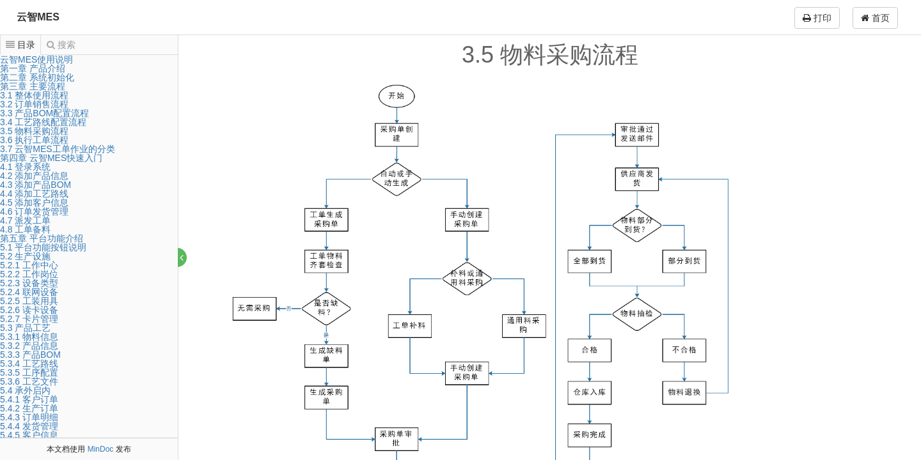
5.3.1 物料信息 (29, 337)
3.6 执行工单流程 (34, 140)
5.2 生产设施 (25, 256)
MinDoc (101, 449)
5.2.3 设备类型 (29, 283)
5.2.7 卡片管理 (29, 319)
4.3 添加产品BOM (35, 185)
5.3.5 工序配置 (29, 372)
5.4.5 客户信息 (29, 435)
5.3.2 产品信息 (29, 346)
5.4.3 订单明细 (29, 417)
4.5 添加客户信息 (34, 202)
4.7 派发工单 (25, 220)
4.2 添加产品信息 (34, 176)
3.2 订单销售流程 (34, 104)
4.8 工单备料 (25, 229)
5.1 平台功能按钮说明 (43, 247)
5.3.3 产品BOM (30, 354)
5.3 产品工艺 (25, 328)
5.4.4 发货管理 (29, 426)
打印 (817, 18)
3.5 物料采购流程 (34, 131)
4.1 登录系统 (25, 167)
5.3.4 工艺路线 (29, 363)
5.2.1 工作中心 (29, 265)
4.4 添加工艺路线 (34, 193)
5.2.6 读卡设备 (29, 310)
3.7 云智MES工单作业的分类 (57, 149)
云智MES (38, 17)
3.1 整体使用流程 (34, 95)
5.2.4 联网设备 (29, 292)
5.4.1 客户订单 (29, 399)
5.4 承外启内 (25, 390)
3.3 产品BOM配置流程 (44, 113)
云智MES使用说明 (36, 59)
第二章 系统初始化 (37, 77)
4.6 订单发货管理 (34, 211)
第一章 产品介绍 (32, 68)
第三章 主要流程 (32, 86)
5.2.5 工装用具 (29, 301)
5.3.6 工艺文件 (29, 381)
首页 (875, 18)
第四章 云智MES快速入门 (51, 158)
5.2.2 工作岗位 (29, 274)
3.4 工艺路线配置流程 (43, 122)
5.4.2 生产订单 (29, 408)
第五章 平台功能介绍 (41, 238)
